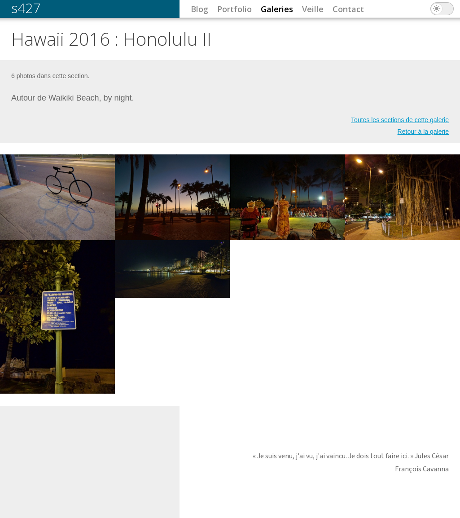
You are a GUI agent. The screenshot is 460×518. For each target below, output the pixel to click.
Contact (348, 9)
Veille (313, 9)
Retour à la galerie (423, 131)
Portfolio (234, 9)
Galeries (277, 9)
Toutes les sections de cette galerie (400, 119)
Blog (199, 9)
